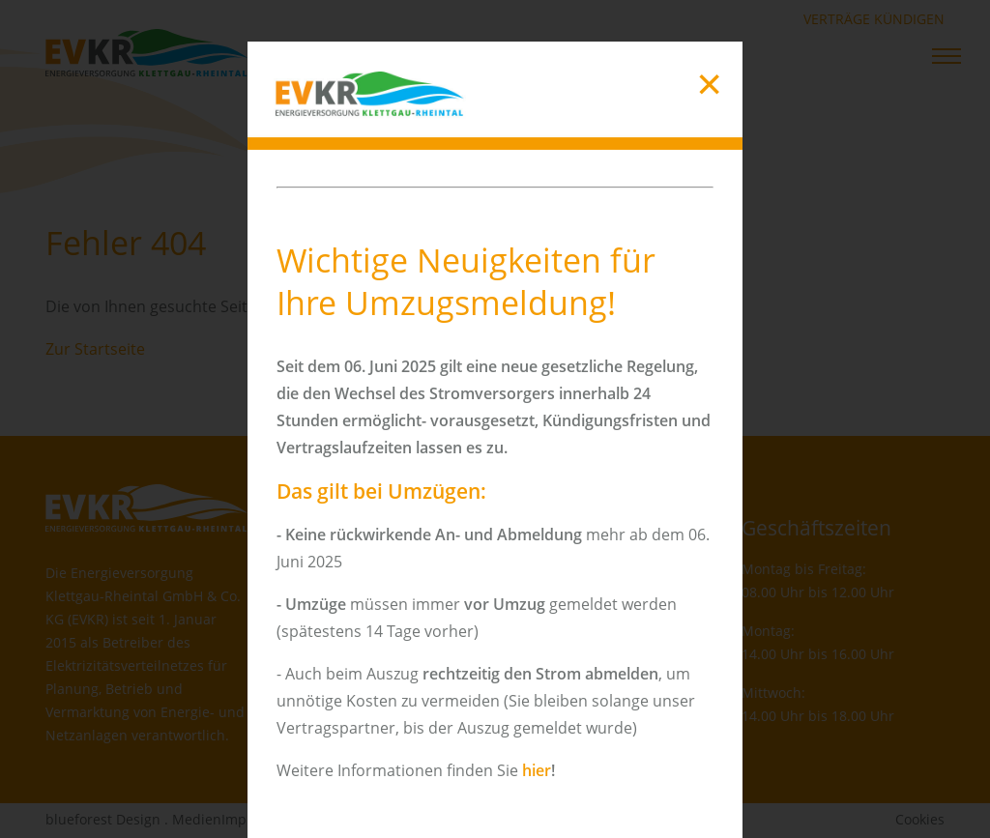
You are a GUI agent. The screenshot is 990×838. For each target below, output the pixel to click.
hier (536, 770)
